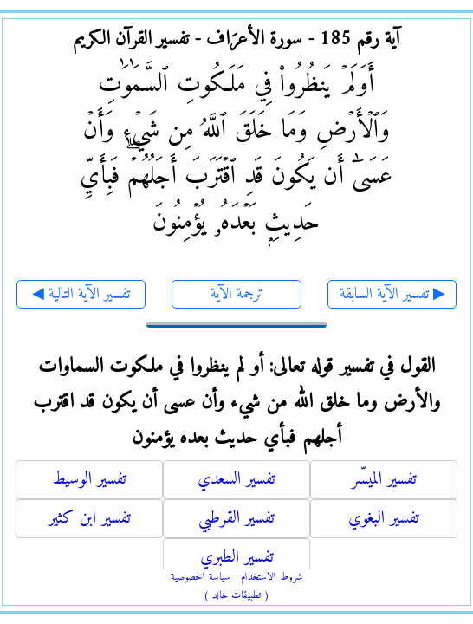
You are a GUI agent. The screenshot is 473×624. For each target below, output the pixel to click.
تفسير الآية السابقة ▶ (392, 294)
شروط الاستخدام (271, 578)
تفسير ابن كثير (90, 519)
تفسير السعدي (236, 480)
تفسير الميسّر (384, 480)
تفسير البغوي (383, 519)
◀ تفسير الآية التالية (81, 294)
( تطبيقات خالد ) (236, 596)
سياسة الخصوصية (200, 578)
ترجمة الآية (237, 294)
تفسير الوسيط (89, 480)
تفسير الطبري (237, 558)
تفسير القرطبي (236, 519)
